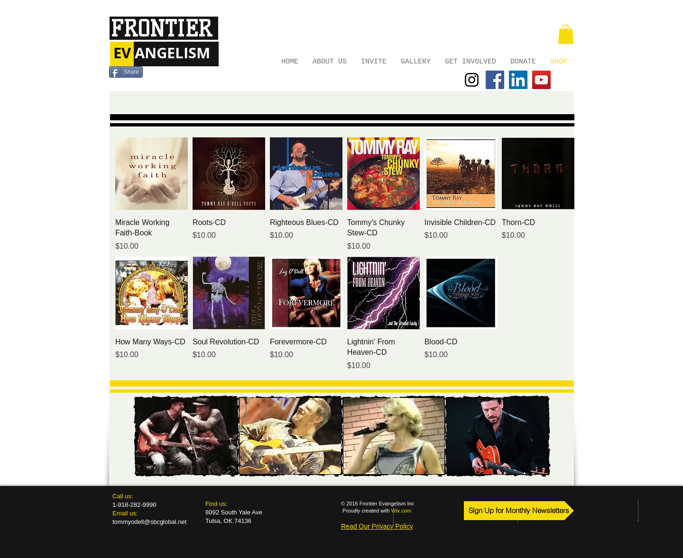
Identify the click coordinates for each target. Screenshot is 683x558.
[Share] (126, 72)
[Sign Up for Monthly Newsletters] (519, 510)
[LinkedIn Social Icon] (518, 80)
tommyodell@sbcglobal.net (149, 521)
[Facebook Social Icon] (495, 80)
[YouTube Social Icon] (541, 80)
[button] (566, 34)
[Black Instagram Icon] (471, 80)
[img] (186, 436)
